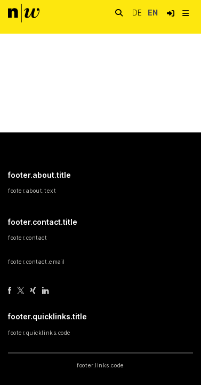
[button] (170, 13)
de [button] (138, 12)
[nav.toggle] (185, 13)
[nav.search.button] (118, 13)
